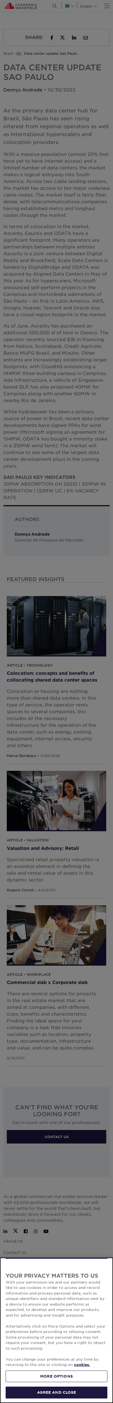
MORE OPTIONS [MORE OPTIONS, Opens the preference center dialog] (56, 1376)
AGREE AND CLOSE (56, 1392)
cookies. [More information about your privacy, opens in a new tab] (82, 1364)
